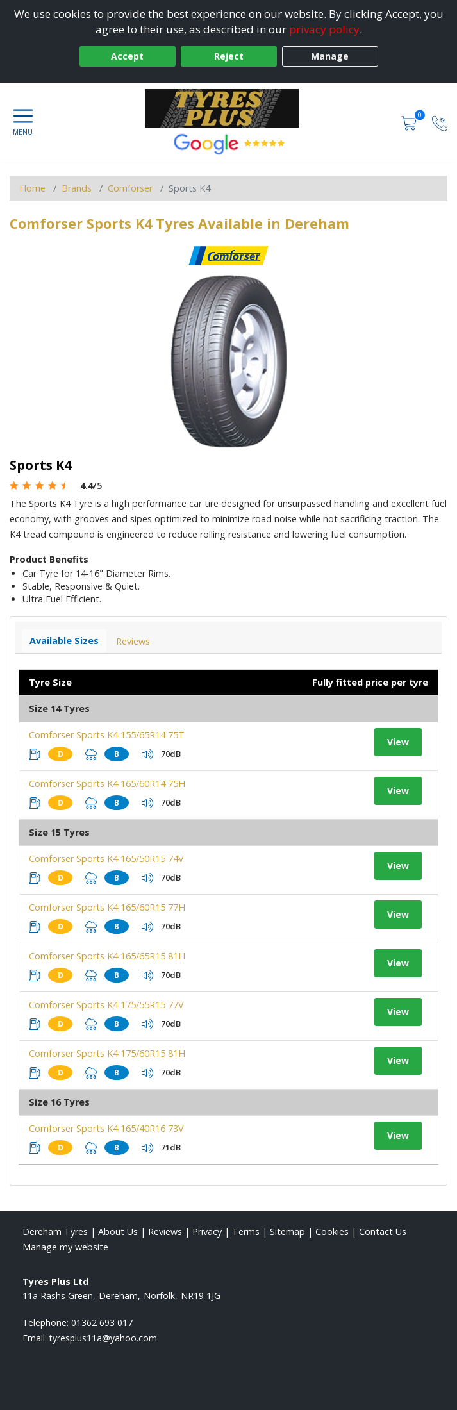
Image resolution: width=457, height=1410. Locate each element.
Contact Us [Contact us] (382, 1231)
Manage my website (65, 1247)
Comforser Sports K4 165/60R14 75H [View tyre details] (107, 783)
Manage (330, 56)
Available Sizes (64, 640)
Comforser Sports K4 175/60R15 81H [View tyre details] (107, 1053)
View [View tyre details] (398, 742)
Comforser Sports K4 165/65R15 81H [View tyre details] (107, 956)
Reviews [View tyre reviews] (133, 641)
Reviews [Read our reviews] (165, 1231)
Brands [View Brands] (77, 188)
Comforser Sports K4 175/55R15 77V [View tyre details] (106, 1005)
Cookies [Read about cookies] (332, 1231)
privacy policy (324, 29)
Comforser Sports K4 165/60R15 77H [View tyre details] (107, 907)
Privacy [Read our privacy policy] (207, 1231)
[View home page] (228, 108)
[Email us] (103, 1338)
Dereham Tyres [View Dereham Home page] (55, 1231)
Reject (229, 56)
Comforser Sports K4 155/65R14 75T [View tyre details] (107, 735)
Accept (127, 56)
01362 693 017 (102, 1322)
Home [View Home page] (32, 188)
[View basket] (410, 122)
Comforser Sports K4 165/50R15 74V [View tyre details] (106, 858)
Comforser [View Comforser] (130, 188)
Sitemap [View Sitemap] (287, 1231)
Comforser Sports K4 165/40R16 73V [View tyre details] (106, 1128)
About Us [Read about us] (118, 1231)
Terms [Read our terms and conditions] (246, 1231)
